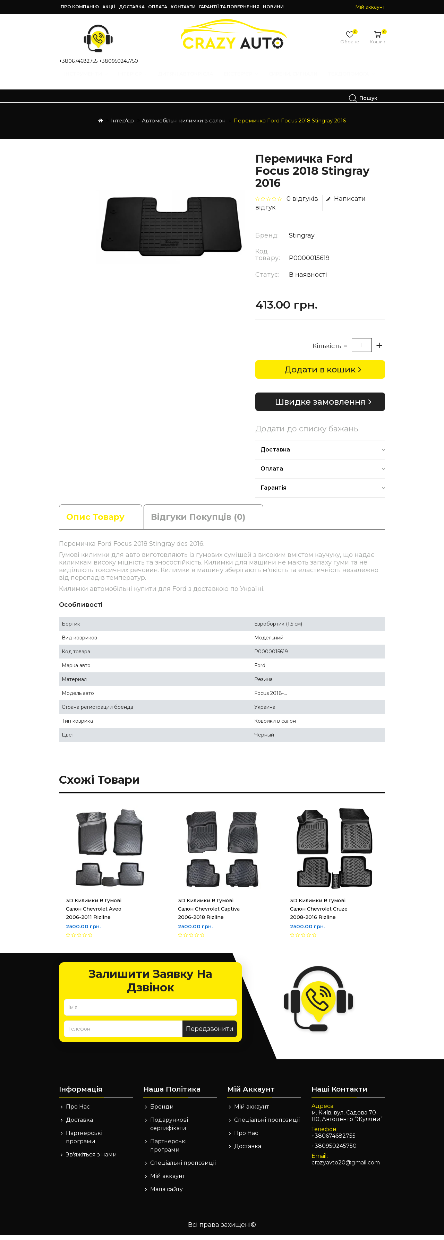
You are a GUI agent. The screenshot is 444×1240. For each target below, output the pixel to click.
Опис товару (95, 522)
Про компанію (80, 6)
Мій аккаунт (167, 1181)
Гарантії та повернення (229, 6)
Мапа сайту (166, 1194)
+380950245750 (118, 61)
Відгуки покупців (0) (198, 522)
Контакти (183, 6)
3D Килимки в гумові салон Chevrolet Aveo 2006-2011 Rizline (93, 913)
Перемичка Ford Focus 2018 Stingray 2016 (289, 125)
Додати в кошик (320, 374)
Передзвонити (209, 1033)
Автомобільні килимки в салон (183, 125)
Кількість (327, 351)
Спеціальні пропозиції (183, 1167)
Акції (109, 6)
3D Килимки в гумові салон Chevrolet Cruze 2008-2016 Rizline (319, 913)
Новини (273, 6)
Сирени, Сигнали (295, 80)
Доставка (132, 6)
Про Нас (78, 1111)
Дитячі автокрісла (188, 80)
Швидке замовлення (320, 407)
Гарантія (274, 492)
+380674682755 (78, 61)
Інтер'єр (135, 80)
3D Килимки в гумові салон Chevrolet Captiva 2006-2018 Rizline (209, 913)
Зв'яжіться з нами (91, 1159)
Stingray (302, 240)
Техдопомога (95, 98)
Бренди (162, 1111)
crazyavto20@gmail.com (345, 1167)
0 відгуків (302, 203)
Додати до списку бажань (306, 434)
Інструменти (88, 80)
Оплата (157, 6)
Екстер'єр (243, 80)
